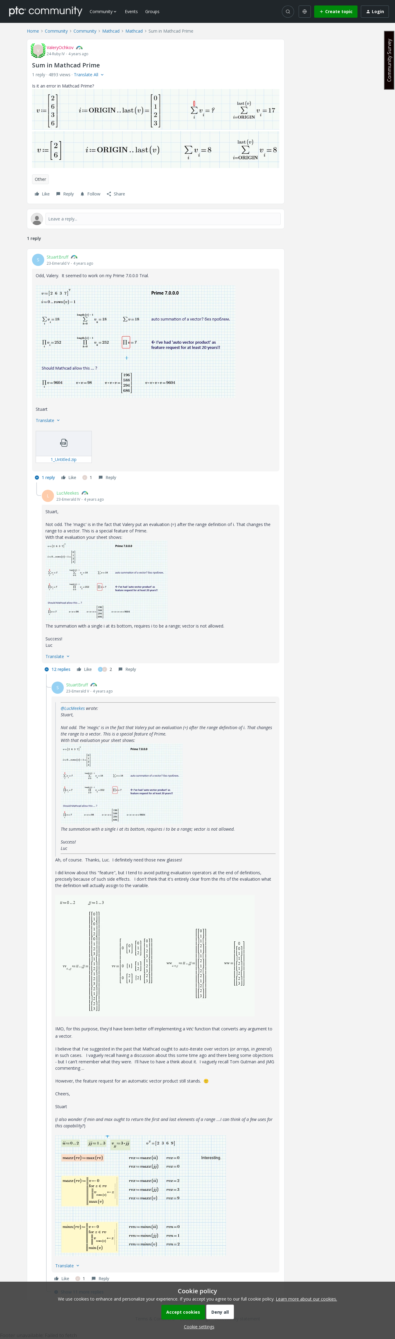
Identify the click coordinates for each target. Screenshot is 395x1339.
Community (56, 31)
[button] (335, 11)
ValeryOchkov (60, 47)
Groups (152, 11)
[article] (155, 368)
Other (40, 179)
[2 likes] (105, 669)
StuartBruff (57, 257)
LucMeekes (67, 493)
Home (33, 31)
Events (131, 11)
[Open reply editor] (155, 219)
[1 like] (87, 477)
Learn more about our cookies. (306, 1299)
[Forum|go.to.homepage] (45, 11)
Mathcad (111, 31)
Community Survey (389, 60)
